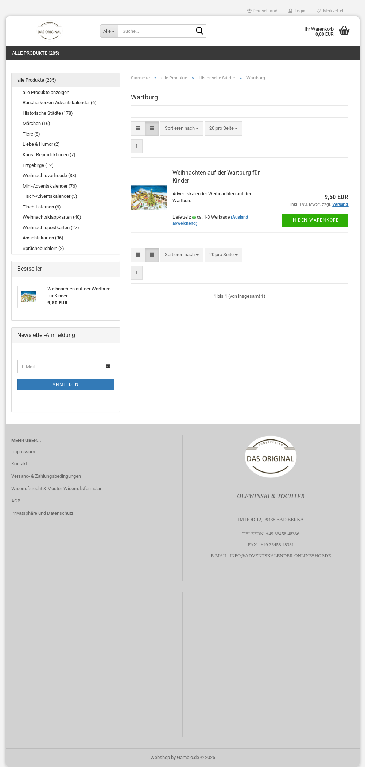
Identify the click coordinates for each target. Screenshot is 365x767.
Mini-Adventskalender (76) (50, 186)
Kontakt (19, 463)
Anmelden (66, 384)
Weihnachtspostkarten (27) (51, 227)
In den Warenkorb (315, 220)
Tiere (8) (31, 134)
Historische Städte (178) (48, 113)
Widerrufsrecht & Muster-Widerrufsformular (56, 488)
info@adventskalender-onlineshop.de (280, 555)
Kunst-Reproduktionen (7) (49, 154)
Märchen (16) (36, 123)
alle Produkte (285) (35, 53)
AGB (15, 501)
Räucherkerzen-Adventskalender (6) (60, 102)
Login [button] (297, 10)
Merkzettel (330, 10)
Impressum (23, 451)
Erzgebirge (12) (38, 165)
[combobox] (181, 128)
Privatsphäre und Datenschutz (42, 513)
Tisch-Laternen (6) (42, 207)
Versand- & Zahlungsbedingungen (46, 476)
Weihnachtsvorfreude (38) (50, 175)
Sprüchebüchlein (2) (43, 248)
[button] (262, 10)
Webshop (160, 757)
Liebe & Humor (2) (41, 144)
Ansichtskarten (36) (43, 237)
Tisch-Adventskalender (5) (50, 196)
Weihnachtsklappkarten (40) (52, 217)
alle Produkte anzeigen (46, 92)
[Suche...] (109, 31)
